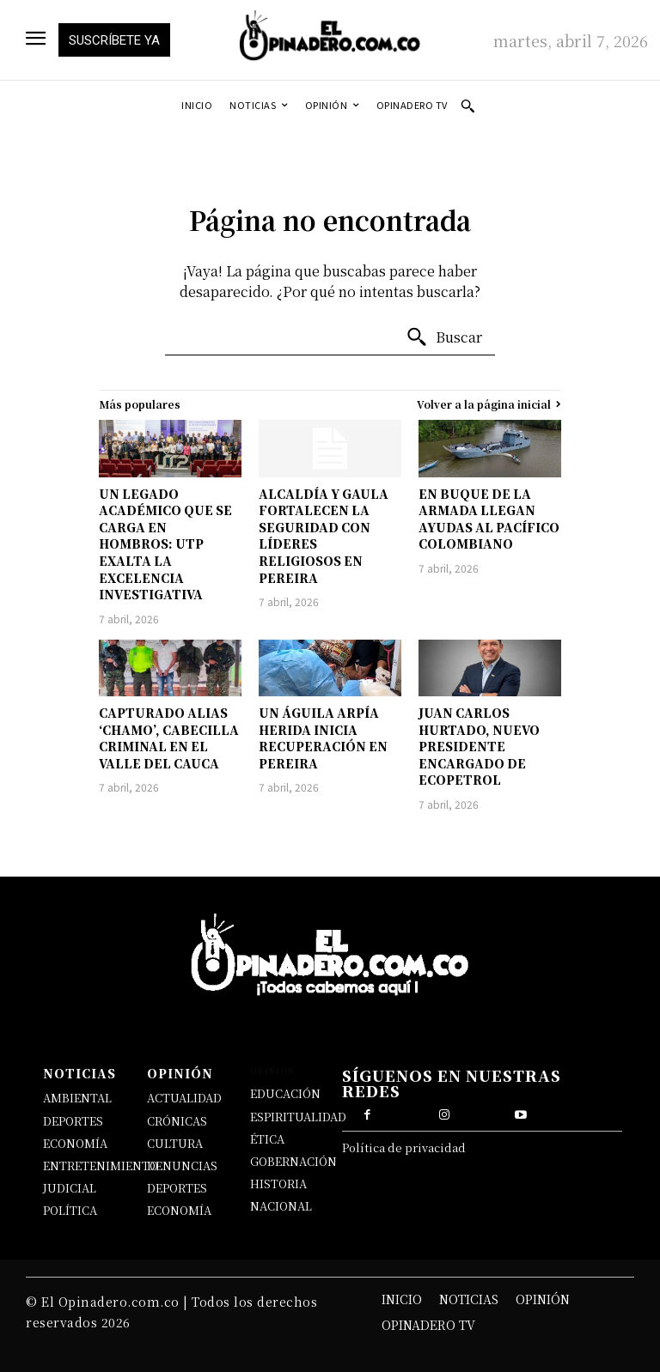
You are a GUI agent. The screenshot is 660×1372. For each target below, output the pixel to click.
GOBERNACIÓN (293, 1161)
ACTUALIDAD (184, 1098)
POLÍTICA (70, 1210)
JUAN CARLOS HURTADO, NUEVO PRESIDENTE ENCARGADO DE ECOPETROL (479, 746)
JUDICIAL (69, 1188)
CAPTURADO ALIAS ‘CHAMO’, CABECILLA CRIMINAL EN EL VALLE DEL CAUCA (169, 738)
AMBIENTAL (77, 1098)
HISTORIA (278, 1183)
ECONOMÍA (75, 1143)
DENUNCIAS (182, 1165)
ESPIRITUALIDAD (298, 1116)
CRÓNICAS (177, 1121)
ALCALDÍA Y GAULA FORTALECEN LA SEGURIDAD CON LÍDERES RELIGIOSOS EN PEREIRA (323, 535)
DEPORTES (73, 1121)
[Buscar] (444, 337)
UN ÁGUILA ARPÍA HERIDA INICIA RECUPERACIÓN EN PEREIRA (323, 738)
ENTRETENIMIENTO (100, 1165)
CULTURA (175, 1143)
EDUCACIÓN (285, 1093)
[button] (467, 105)
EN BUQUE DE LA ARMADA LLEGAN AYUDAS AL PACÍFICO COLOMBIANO (489, 519)
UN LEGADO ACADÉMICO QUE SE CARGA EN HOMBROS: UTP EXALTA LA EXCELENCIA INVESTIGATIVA (165, 544)
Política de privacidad (404, 1147)
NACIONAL (281, 1206)
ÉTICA (267, 1139)
